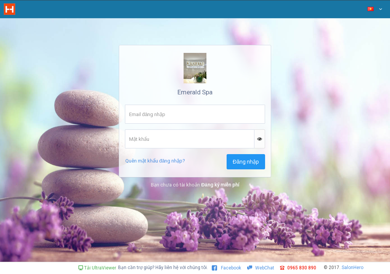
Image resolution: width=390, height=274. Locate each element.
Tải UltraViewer (97, 268)
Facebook (226, 268)
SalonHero (352, 267)
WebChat (260, 268)
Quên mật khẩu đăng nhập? (155, 161)
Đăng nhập (246, 162)
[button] (259, 138)
